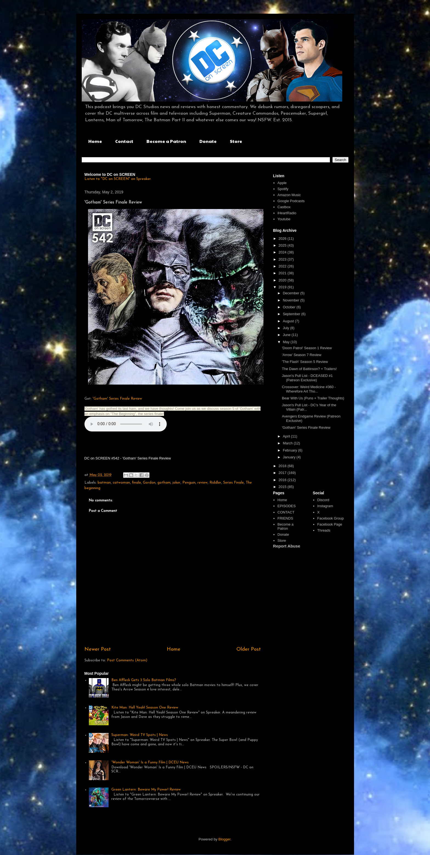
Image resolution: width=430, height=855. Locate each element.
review (202, 482)
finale (136, 482)
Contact (124, 141)
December (291, 293)
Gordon (149, 482)
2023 (283, 259)
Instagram (325, 506)
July (286, 328)
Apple (282, 183)
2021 (283, 273)
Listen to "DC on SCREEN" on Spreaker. (117, 179)
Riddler (215, 482)
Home (95, 141)
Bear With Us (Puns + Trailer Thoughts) (313, 398)
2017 (283, 473)
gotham (164, 482)
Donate (208, 141)
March (288, 443)
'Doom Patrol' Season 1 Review (307, 348)
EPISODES (287, 506)
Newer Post (97, 649)
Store (236, 141)
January (289, 457)
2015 (283, 487)
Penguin (189, 482)
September (292, 314)
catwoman (121, 482)
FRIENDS (285, 518)
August (289, 321)
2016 (283, 480)
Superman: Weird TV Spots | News (139, 735)
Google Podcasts (291, 201)
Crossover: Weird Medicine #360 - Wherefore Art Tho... (309, 389)
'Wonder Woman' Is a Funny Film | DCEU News (150, 762)
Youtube (284, 219)
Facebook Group (330, 518)
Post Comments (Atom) (127, 660)
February (290, 450)
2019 (283, 287)
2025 (283, 245)
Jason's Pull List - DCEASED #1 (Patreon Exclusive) (307, 378)
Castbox (284, 207)
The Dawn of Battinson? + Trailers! (309, 369)
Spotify (283, 189)
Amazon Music (289, 195)
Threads (323, 530)
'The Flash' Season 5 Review (305, 362)
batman (104, 482)
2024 (283, 252)
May (286, 342)
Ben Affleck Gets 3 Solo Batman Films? (143, 680)
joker (176, 482)
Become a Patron (166, 141)
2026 (283, 238)
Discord (323, 500)
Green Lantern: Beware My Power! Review (146, 789)
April (287, 436)
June (287, 335)
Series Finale (233, 482)
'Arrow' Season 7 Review (301, 355)
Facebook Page (329, 524)
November (291, 300)
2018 (283, 466)
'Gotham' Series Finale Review (117, 398)
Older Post (248, 649)
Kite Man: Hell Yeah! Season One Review (144, 707)
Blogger (224, 839)
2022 (283, 266)
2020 (283, 280)
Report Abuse (286, 546)
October (289, 307)
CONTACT (286, 512)
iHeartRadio (287, 213)
